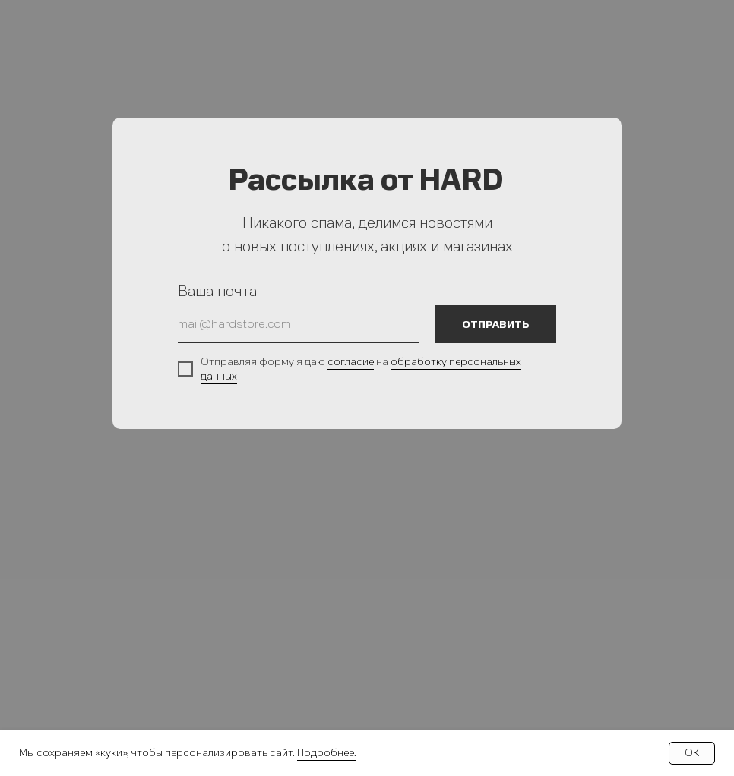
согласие (350, 362)
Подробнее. (326, 753)
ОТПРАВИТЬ (496, 324)
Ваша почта (217, 291)
